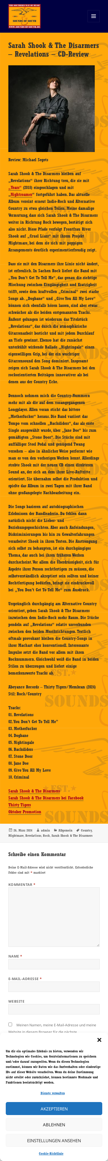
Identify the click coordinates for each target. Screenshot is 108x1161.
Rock (46, 836)
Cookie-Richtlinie (51, 1153)
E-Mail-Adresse (25, 978)
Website (16, 1001)
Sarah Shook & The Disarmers (34, 791)
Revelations (33, 836)
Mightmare (16, 836)
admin (45, 830)
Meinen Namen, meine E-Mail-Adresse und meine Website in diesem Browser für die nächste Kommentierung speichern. (52, 1032)
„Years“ (15, 187)
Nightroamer (21, 194)
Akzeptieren (54, 1109)
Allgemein (65, 830)
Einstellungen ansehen (54, 1140)
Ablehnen (54, 1124)
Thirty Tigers (19, 805)
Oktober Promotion (24, 811)
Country (86, 830)
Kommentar (21, 884)
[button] (99, 1040)
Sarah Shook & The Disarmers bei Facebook (46, 798)
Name (15, 956)
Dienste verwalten (53, 1093)
